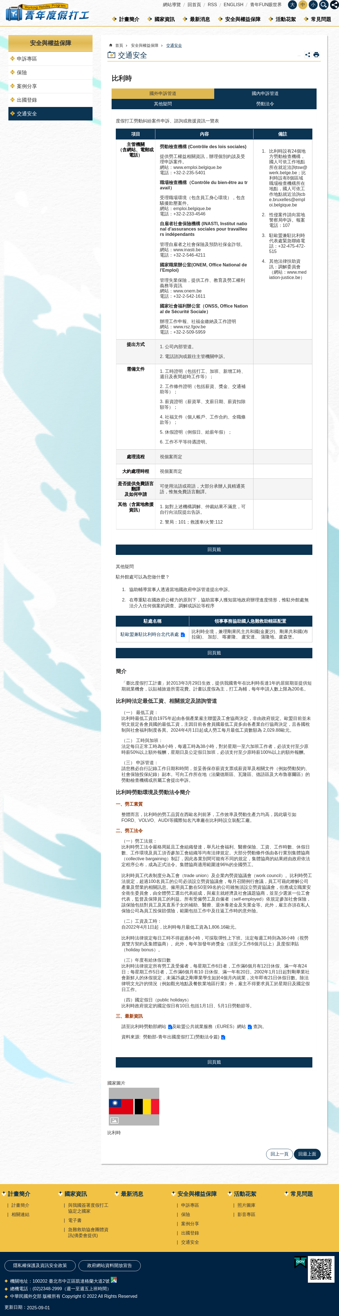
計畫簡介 (129, 19)
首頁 (119, 45)
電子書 (75, 1220)
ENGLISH (233, 4)
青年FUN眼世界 (266, 4)
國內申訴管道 (265, 93)
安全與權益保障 (242, 19)
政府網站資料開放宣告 (109, 1265)
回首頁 (194, 4)
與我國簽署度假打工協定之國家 (88, 1208)
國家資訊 (164, 19)
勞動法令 (265, 103)
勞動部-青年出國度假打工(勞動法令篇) (180, 1036)
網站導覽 (172, 4)
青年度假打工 (47, 13)
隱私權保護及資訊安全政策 (40, 1265)
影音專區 (246, 1214)
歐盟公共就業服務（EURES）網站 (211, 1026)
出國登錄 (27, 100)
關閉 (324, 5)
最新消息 (200, 19)
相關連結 (20, 1214)
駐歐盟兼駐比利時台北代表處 (150, 634)
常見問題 (321, 19)
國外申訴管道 (162, 93)
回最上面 (307, 1154)
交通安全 (27, 114)
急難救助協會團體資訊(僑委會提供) (88, 1232)
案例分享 (27, 86)
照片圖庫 (246, 1205)
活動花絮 (286, 19)
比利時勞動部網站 (148, 1026)
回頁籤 (214, 549)
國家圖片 (116, 1083)
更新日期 (13, 1307)
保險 (22, 72)
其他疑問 (163, 103)
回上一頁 (280, 1154)
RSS (212, 4)
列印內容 (316, 54)
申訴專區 (27, 59)
